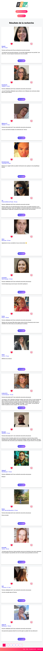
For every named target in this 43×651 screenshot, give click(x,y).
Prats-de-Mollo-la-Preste (7, 202)
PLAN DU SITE (32, 649)
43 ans (11, 279)
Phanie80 (4, 547)
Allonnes (4, 433)
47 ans (8, 124)
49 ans (15, 202)
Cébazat (4, 86)
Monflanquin (5, 471)
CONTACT (39, 649)
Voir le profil (21, 60)
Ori (2, 200)
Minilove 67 (4, 123)
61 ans (8, 433)
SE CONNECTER (21, 15)
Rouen (3, 317)
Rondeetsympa (5, 162)
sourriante (4, 277)
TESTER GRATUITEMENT (21, 11)
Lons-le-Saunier (5, 394)
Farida (3, 316)
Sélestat (4, 124)
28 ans (7, 317)
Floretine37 (4, 85)
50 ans (6, 47)
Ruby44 (3, 46)
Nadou (3, 509)
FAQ (24, 649)
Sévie (3, 239)
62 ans (16, 510)
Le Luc (3, 356)
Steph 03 (4, 624)
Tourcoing (4, 163)
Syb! (3, 586)
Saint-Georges (5, 279)
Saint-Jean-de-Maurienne (8, 510)
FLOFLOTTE (4, 393)
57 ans (7, 356)
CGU (27, 649)
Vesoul (3, 549)
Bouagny (4, 432)
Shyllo (3, 354)
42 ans (9, 163)
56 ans (9, 626)
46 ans (7, 549)
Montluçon (4, 626)
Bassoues (4, 240)
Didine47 (4, 470)
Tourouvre (4, 587)
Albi (3, 47)
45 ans (8, 86)
